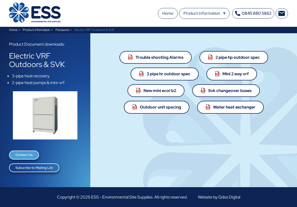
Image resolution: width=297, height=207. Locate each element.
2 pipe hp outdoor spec (237, 57)
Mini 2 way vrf (235, 74)
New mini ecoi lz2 (159, 90)
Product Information (36, 30)
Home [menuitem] (167, 13)
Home (13, 30)
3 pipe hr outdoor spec (168, 74)
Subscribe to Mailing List (34, 167)
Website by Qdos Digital (219, 197)
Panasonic (62, 30)
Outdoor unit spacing (160, 107)
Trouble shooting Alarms (159, 57)
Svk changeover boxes (230, 90)
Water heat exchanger (234, 107)
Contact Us (24, 155)
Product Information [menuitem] (204, 15)
